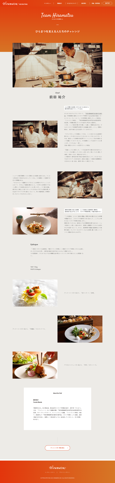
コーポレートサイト (50, 471)
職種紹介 (59, 3)
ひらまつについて (71, 3)
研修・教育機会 (96, 3)
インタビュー (47, 3)
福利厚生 (83, 3)
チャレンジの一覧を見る (57, 448)
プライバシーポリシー (64, 471)
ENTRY (107, 3)
